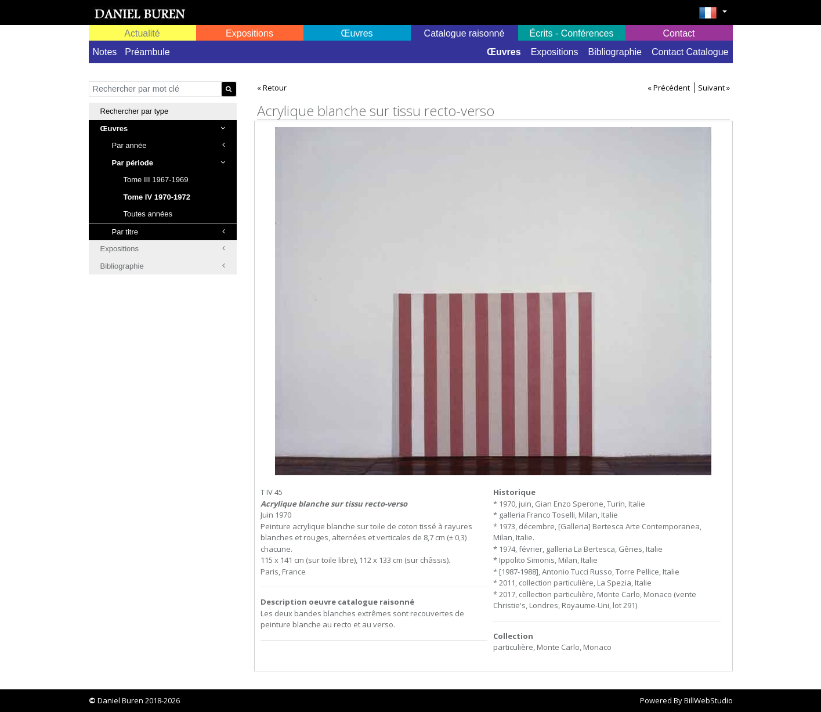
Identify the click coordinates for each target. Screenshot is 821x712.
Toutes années (148, 213)
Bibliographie (615, 52)
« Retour (272, 87)
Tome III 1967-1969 (156, 179)
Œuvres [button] (356, 33)
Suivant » (714, 87)
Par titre (168, 231)
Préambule (147, 52)
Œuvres (504, 52)
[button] (713, 16)
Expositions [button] (249, 33)
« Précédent (669, 87)
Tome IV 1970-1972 (157, 197)
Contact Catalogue (690, 52)
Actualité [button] (142, 33)
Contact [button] (679, 33)
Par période (168, 162)
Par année (168, 145)
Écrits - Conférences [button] (572, 33)
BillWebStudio (708, 700)
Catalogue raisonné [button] (464, 33)
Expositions (554, 52)
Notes (105, 52)
